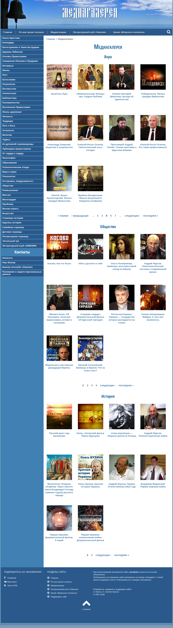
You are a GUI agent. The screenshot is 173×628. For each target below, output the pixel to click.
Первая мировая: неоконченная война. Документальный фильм (90, 537)
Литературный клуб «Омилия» (89, 32)
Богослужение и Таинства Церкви (20, 47)
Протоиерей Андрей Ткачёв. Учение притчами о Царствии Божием (121, 147)
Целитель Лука (59, 94)
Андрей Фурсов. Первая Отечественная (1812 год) (121, 485)
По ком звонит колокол (31, 32)
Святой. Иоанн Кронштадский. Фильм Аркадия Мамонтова (59, 198)
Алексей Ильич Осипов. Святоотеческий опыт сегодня (90, 147)
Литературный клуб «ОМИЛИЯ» (19, 245)
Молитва (7, 135)
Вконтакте (12, 582)
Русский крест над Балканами (59, 434)
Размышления (10, 190)
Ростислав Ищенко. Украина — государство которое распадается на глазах (122, 318)
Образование (9, 162)
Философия (8, 158)
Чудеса (6, 139)
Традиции (7, 121)
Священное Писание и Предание (20, 61)
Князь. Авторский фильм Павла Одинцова (90, 434)
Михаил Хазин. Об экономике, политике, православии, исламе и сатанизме (59, 318)
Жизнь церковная (12, 112)
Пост (5, 75)
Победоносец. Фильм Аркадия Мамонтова (153, 95)
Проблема (7, 204)
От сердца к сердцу (12, 153)
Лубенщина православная (16, 149)
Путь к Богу (8, 125)
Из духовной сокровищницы (18, 144)
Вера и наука (9, 172)
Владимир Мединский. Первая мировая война (153, 485)
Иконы (6, 70)
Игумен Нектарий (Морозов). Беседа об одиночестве (121, 97)
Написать (7, 258)
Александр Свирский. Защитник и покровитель (59, 146)
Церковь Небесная (12, 52)
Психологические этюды (15, 167)
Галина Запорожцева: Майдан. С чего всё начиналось (153, 317)
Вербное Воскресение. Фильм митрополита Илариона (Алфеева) (90, 198)
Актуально (8, 130)
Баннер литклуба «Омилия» (17, 267)
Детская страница (12, 232)
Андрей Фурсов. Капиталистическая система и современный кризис (153, 267)
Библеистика (9, 98)
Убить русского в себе (90, 263)
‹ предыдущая (80, 215)
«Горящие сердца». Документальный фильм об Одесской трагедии (90, 317)
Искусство (8, 213)
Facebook (11, 578)
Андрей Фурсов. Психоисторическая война (153, 434)
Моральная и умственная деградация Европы (59, 366)
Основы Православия (14, 56)
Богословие (8, 79)
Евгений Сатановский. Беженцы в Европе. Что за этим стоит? (90, 368)
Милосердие (9, 199)
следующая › (132, 215)
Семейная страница (13, 227)
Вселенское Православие (16, 107)
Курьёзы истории (11, 222)
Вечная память (10, 208)
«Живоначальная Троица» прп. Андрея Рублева (90, 95)
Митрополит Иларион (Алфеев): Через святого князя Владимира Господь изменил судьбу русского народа (59, 490)
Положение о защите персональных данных (22, 273)
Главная (7, 32)
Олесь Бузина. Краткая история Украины (90, 485)
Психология (8, 176)
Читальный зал (10, 241)
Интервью (8, 65)
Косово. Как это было (59, 263)
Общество (7, 185)
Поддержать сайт (59, 597)
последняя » (150, 215)
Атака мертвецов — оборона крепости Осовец (121, 434)
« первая (63, 215)
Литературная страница (15, 236)
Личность (7, 116)
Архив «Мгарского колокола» (129, 32)
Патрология (8, 84)
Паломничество (11, 102)
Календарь (8, 42)
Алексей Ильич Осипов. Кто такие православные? (153, 146)
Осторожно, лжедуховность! (17, 181)
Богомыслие (9, 88)
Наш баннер (8, 262)
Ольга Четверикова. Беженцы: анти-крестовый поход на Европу (121, 266)
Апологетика (9, 93)
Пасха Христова (11, 38)
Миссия (6, 195)
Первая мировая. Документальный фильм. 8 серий (59, 537)
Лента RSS (12, 585)
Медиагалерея (58, 32)
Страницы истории (12, 218)
